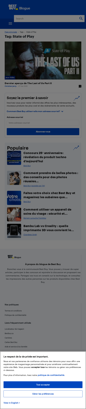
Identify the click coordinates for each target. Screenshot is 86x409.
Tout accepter (43, 384)
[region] (43, 380)
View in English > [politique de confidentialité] (12, 402)
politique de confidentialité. (51, 375)
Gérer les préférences (43, 394)
